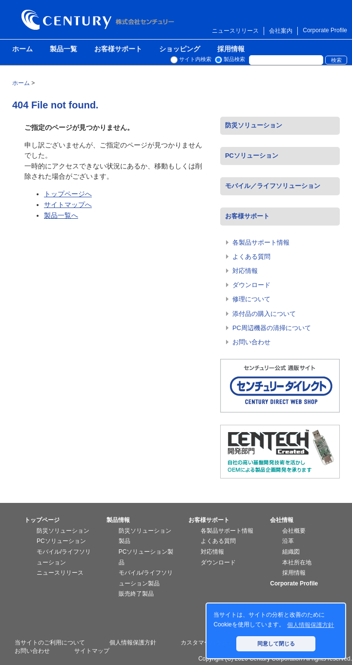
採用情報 (231, 49)
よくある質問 (251, 256)
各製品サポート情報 (261, 242)
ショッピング (179, 49)
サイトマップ (91, 650)
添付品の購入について (264, 313)
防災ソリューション (253, 125)
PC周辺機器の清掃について (271, 328)
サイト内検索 (195, 59)
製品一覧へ (61, 215)
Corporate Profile (325, 30)
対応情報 (245, 270)
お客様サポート (118, 49)
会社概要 (294, 530)
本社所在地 (296, 562)
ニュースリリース (235, 30)
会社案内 (280, 30)
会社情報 (281, 520)
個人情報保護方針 (132, 642)
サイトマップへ (68, 204)
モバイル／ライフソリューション (272, 185)
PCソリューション (251, 155)
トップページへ (68, 194)
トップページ (42, 520)
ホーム (22, 49)
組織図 (291, 551)
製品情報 (118, 520)
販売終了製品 (136, 593)
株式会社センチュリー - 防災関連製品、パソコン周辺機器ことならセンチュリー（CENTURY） (99, 20)
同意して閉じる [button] (276, 643)
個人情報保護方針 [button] (310, 625)
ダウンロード (251, 285)
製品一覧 (63, 49)
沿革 (288, 541)
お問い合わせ (251, 342)
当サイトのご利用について (50, 642)
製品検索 (234, 59)
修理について (251, 299)
